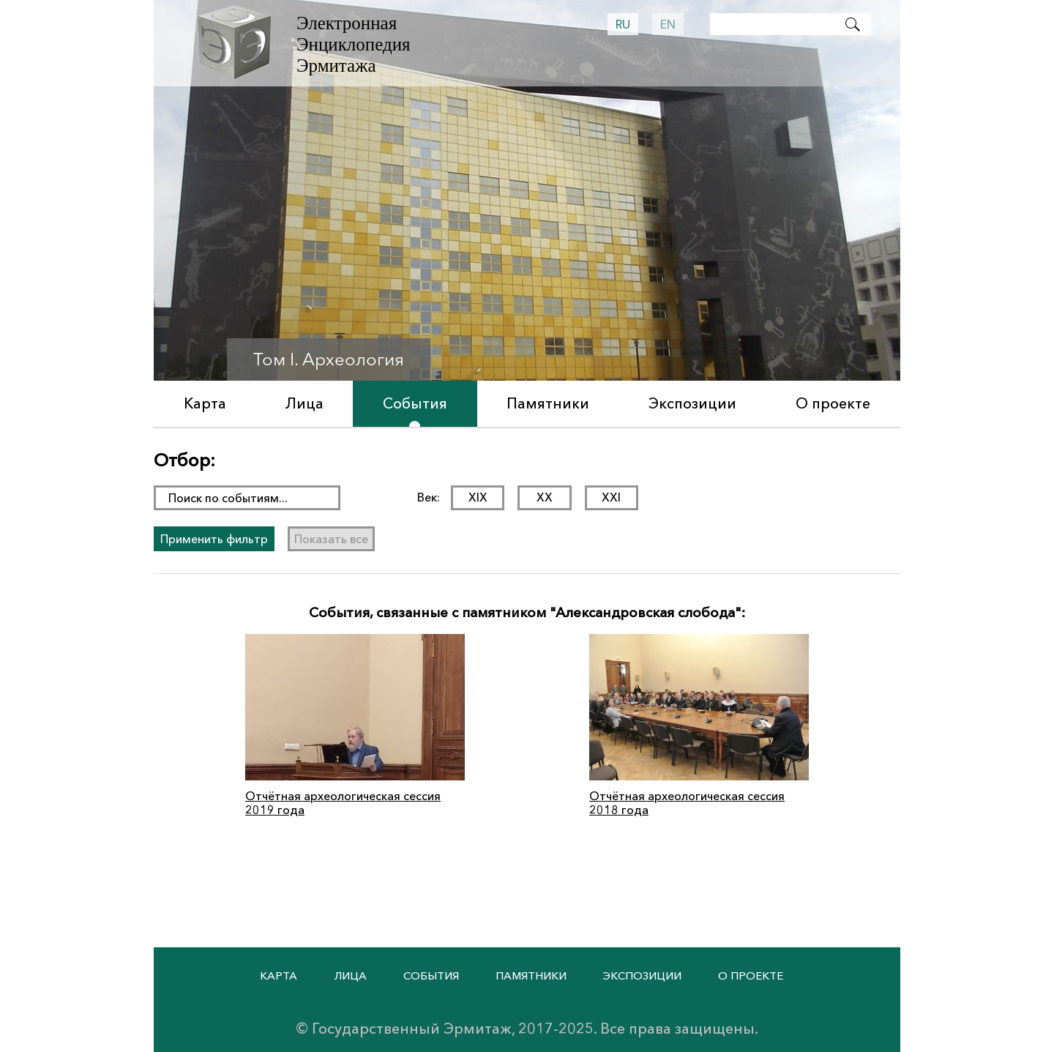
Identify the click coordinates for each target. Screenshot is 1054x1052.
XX (545, 497)
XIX (477, 497)
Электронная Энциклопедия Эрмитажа (353, 44)
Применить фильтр (214, 538)
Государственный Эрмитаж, (413, 1028)
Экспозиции (692, 403)
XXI (611, 497)
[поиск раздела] (247, 497)
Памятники (548, 403)
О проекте (833, 403)
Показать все (331, 538)
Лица (304, 403)
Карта (205, 403)
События (415, 403)
